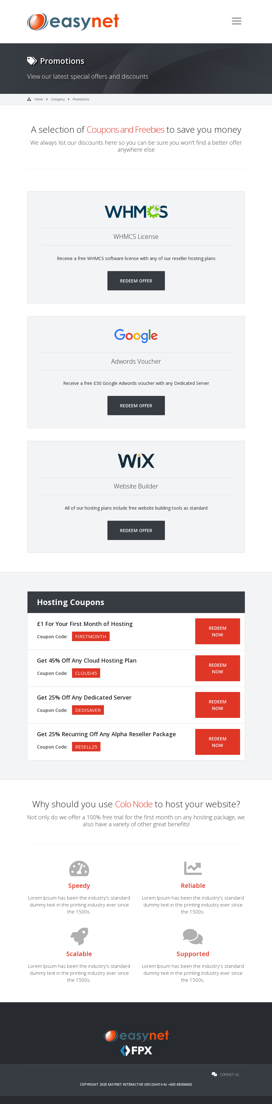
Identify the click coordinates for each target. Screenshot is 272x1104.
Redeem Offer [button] (136, 281)
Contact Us (225, 1074)
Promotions (81, 99)
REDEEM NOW (218, 631)
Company (58, 99)
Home (38, 99)
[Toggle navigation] (236, 21)
